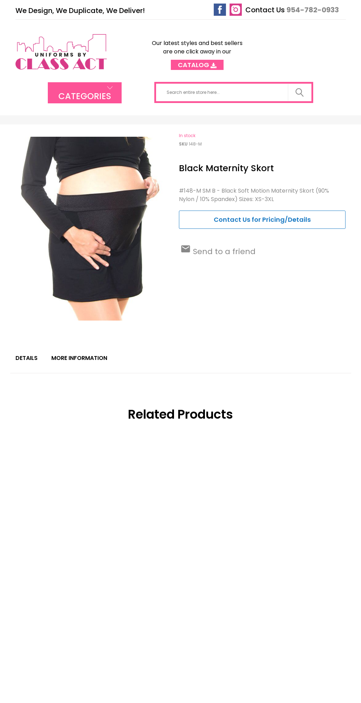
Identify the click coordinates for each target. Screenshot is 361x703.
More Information (79, 358)
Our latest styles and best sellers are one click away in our (197, 51)
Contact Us (265, 10)
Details (26, 358)
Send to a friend (223, 251)
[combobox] (233, 92)
